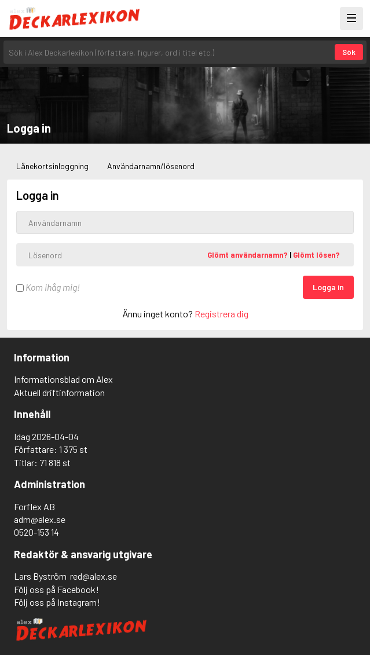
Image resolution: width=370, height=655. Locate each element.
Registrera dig (221, 313)
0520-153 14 (36, 531)
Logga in (328, 287)
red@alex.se (93, 575)
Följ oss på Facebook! (56, 589)
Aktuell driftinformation (59, 392)
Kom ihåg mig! (48, 286)
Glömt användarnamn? (248, 254)
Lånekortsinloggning (52, 166)
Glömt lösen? (316, 254)
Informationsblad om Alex (63, 379)
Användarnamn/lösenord (151, 166)
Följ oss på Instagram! (57, 602)
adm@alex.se (39, 519)
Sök (349, 52)
